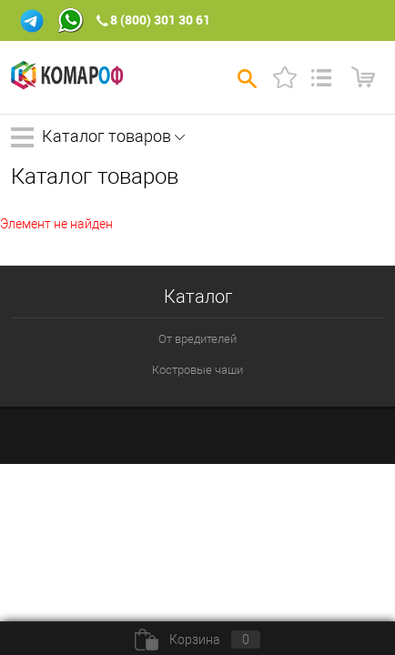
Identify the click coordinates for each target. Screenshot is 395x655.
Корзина (197, 639)
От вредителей (197, 339)
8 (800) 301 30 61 (160, 19)
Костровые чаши (197, 370)
